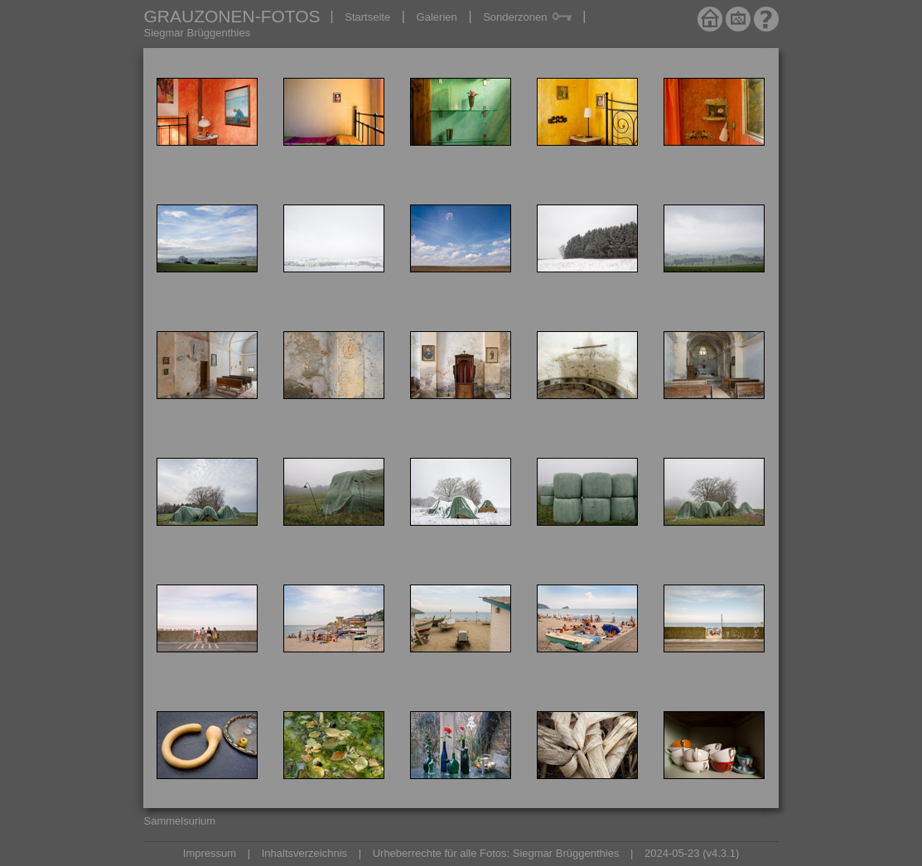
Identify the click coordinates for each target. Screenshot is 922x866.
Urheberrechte (407, 853)
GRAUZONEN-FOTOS (232, 16)
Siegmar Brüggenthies (197, 32)
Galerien (437, 17)
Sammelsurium (180, 821)
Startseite (367, 17)
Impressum (209, 853)
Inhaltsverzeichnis (304, 853)
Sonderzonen (527, 17)
